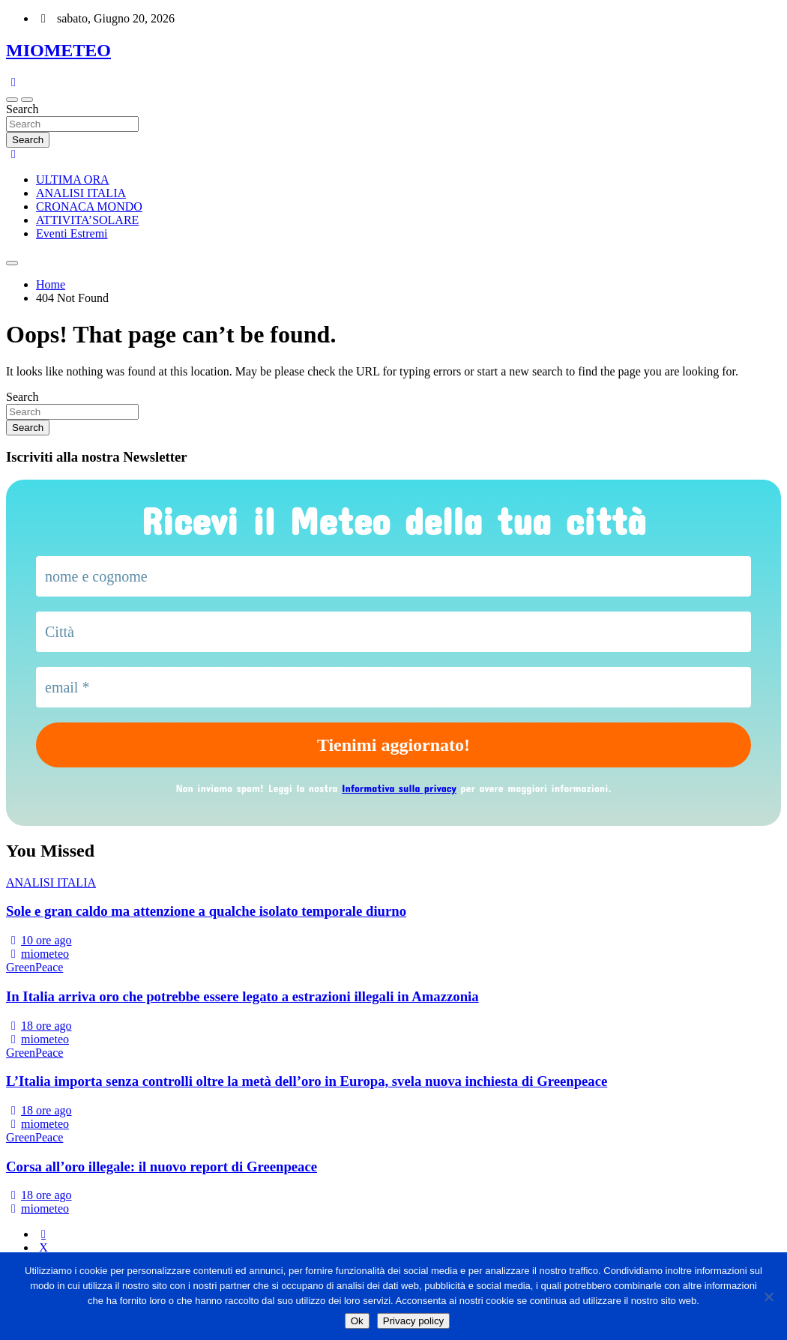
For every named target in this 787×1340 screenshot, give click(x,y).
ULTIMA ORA (72, 179)
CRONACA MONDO (89, 206)
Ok (357, 1321)
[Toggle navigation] (12, 99)
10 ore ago (39, 940)
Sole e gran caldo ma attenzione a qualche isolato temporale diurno (206, 911)
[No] (768, 1296)
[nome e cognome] (393, 576)
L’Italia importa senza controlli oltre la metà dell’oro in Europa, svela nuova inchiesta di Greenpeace (306, 1081)
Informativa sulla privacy (399, 788)
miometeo (37, 953)
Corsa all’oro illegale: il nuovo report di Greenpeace (161, 1166)
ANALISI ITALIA (81, 193)
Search (22, 109)
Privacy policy (413, 1321)
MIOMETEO (58, 50)
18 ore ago (39, 1025)
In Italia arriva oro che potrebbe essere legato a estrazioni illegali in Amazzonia (242, 996)
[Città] (393, 632)
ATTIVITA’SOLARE (87, 220)
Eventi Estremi (72, 233)
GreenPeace (34, 967)
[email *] (393, 687)
